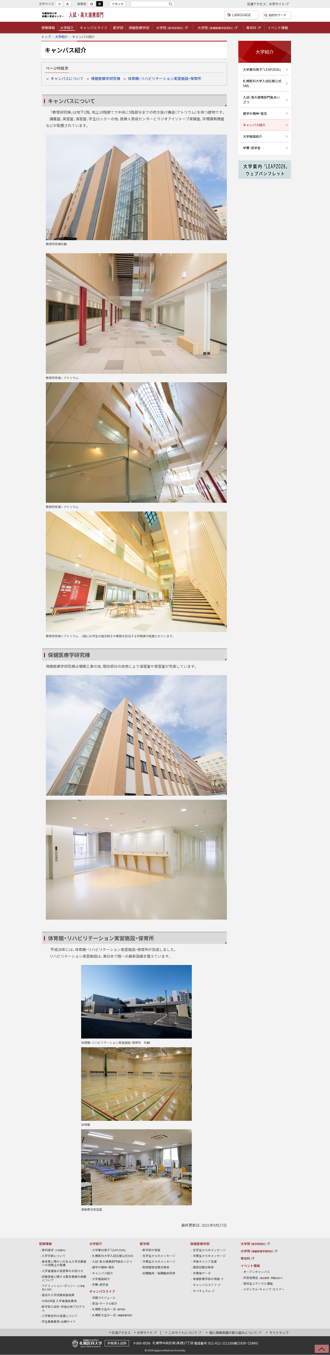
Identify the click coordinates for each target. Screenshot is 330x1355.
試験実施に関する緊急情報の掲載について (64, 1278)
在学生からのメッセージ (159, 1255)
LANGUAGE (236, 14)
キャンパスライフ (93, 27)
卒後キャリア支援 (205, 1261)
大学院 (172, 28)
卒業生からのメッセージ (159, 1261)
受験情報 (48, 27)
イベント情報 (277, 27)
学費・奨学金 (252, 148)
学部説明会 (263, 1277)
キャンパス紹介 (254, 125)
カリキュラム (204, 1291)
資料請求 (54, 1250)
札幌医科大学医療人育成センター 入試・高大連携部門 (74, 15)
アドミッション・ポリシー (63, 1287)
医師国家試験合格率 (156, 1267)
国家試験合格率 (203, 1267)
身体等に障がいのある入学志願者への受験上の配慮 (64, 1263)
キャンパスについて (67, 78)
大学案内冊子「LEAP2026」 (262, 69)
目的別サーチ (276, 14)
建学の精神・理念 (255, 113)
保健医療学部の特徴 (208, 1279)
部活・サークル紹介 (104, 1303)
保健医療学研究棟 (105, 78)
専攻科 (253, 28)
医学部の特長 (151, 1250)
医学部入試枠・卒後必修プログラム (63, 1308)
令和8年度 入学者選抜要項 (59, 1301)
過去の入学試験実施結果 (58, 1295)
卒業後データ (202, 1273)
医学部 (118, 27)
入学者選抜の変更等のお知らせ (62, 1271)
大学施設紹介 (252, 136)
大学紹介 (67, 27)
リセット (118, 4)
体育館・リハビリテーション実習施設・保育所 (164, 78)
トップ (46, 36)
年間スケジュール (104, 1297)
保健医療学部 (139, 27)
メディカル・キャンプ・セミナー (264, 1289)
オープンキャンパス (257, 1272)
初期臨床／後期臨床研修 (159, 1273)
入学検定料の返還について (59, 1316)
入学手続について (54, 1255)
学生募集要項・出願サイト (59, 1321)
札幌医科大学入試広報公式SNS (262, 83)
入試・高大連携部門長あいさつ (261, 99)
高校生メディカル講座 (258, 1283)
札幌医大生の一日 (109, 1309)
